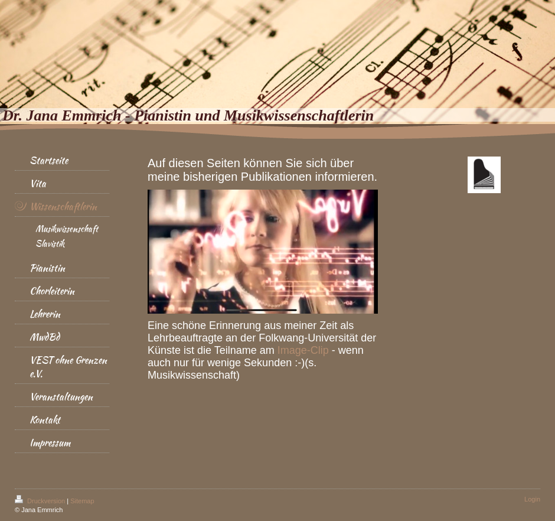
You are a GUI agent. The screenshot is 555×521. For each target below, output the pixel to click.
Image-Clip (303, 350)
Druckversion (41, 500)
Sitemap (82, 500)
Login (532, 499)
